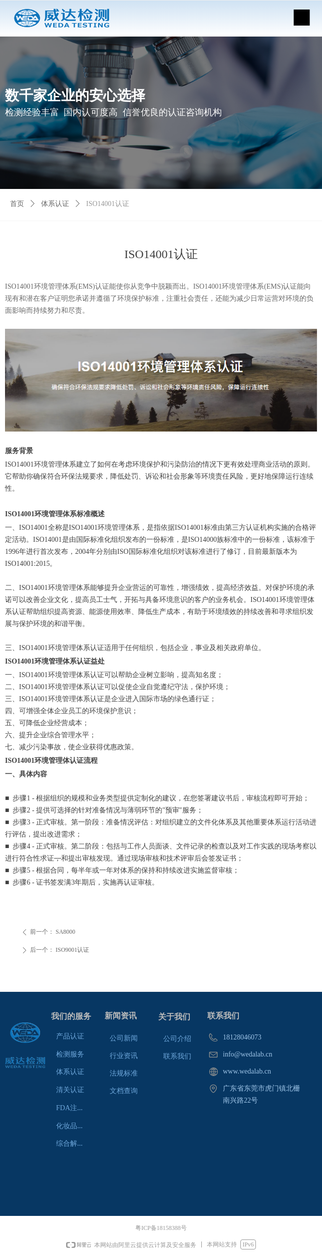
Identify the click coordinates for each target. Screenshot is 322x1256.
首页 (17, 203)
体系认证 (55, 203)
